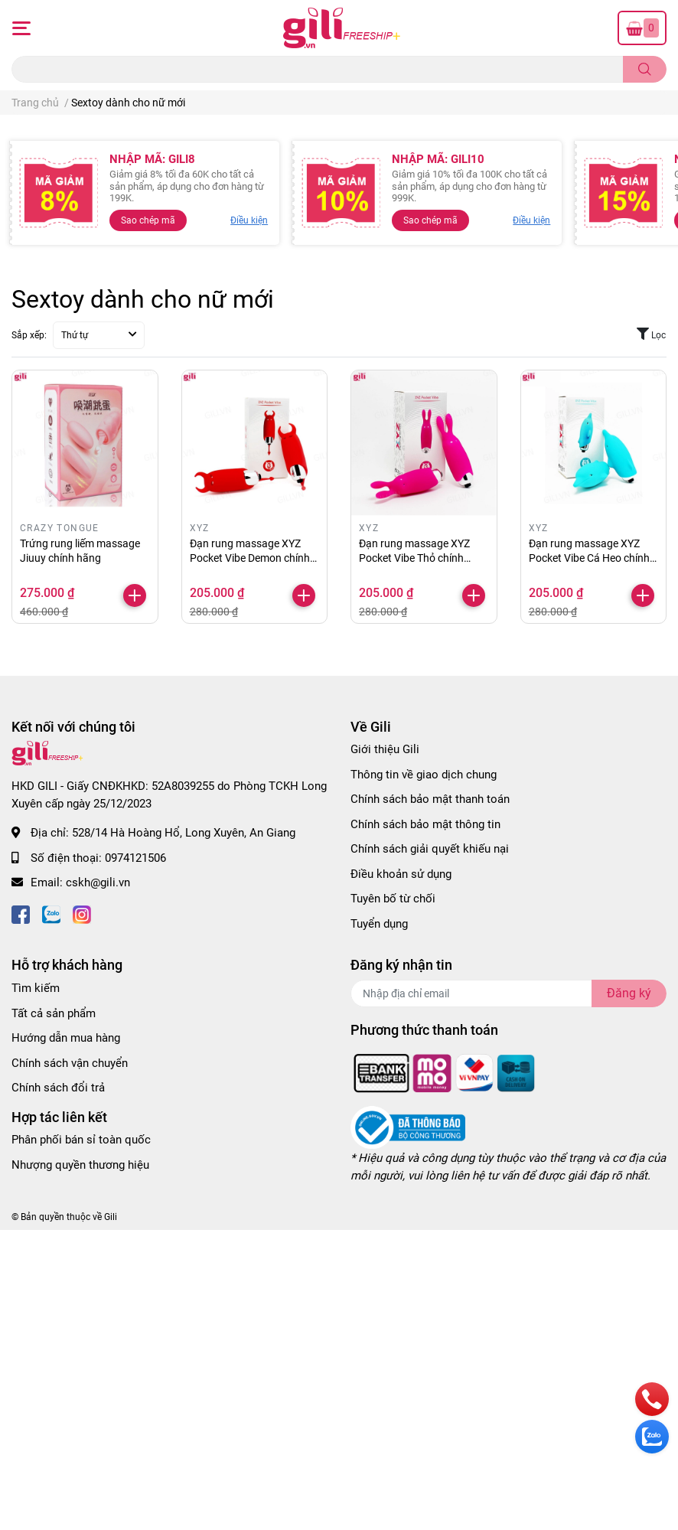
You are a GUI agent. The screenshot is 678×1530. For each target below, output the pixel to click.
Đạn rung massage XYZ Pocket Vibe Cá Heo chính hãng (589, 558)
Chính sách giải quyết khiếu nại (429, 849)
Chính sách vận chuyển (69, 1063)
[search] (645, 69)
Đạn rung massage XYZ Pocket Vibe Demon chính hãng (250, 558)
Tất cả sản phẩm (53, 1013)
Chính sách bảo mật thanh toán (430, 799)
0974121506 (135, 858)
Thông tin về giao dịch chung (423, 774)
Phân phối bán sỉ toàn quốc (81, 1140)
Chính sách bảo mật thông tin (425, 824)
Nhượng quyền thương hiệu (80, 1165)
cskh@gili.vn (98, 882)
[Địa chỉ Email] (508, 993)
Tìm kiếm (35, 988)
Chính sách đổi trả (58, 1087)
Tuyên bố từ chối (392, 898)
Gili (110, 1217)
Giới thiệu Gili (384, 749)
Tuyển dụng (379, 924)
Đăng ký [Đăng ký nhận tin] (629, 993)
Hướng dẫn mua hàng (65, 1038)
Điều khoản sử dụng (400, 874)
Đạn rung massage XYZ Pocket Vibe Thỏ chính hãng (414, 558)
